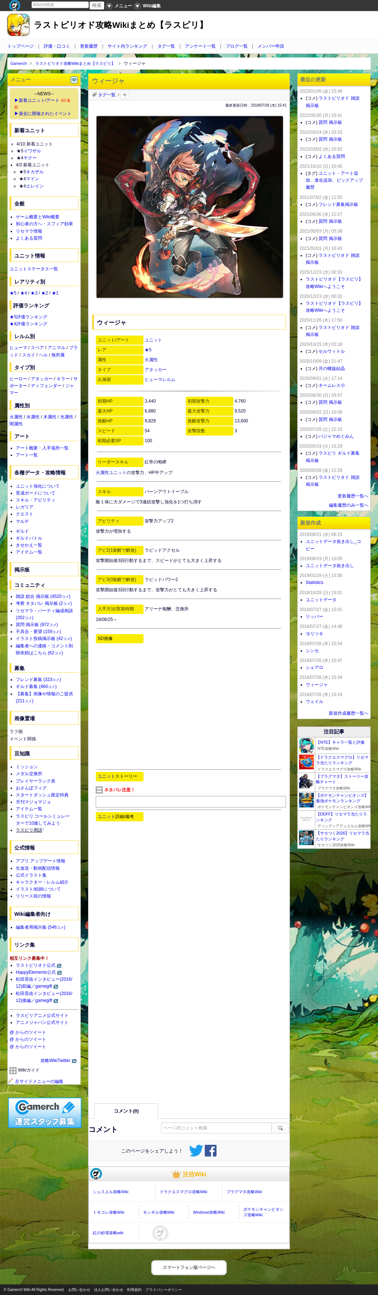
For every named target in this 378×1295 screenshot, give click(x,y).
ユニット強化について (38, 486)
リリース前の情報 (33, 896)
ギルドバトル (29, 538)
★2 (44, 293)
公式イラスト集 (31, 875)
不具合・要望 (38, 631)
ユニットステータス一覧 (34, 268)
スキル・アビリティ (35, 500)
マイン (32, 178)
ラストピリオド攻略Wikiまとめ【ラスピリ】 (121, 25)
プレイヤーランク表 (35, 781)
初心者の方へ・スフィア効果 (44, 223)
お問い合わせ (79, 1290)
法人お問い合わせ (108, 1290)
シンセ (312, 650)
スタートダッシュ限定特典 (42, 795)
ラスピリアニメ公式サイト (42, 1015)
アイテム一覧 (29, 552)
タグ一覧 (166, 46)
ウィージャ (317, 684)
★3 (33, 293)
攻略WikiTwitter (55, 1060)
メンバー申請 (271, 46)
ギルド (22, 531)
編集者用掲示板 (40, 927)
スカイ (28, 355)
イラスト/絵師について (38, 889)
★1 (55, 293)
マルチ (22, 521)
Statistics (314, 582)
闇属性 (16, 423)
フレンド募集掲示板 (338, 204)
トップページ (20, 46)
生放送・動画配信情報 (38, 868)
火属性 (151, 359)
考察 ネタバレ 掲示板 (44, 603)
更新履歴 (89, 46)
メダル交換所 (29, 773)
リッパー (314, 616)
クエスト (24, 514)
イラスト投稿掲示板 (44, 638)
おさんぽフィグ (31, 788)
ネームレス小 (332, 385)
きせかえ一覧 (29, 545)
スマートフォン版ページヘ (189, 1267)
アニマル (56, 347)
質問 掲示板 (37, 624)
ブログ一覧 (237, 46)
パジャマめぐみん (336, 436)
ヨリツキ (314, 633)
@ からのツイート (28, 1032)
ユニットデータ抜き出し (330, 565)
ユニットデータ (321, 599)
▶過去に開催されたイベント (43, 113)
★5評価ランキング (28, 316)
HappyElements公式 (36, 972)
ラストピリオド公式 (35, 965)
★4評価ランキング (28, 323)
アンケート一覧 (200, 46)
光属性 (66, 416)
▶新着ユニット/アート (36, 100)
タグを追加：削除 (125, 95)
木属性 (50, 416)
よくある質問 (29, 238)
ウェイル (314, 701)
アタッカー (156, 369)
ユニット (153, 340)
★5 (148, 349)
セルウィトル (332, 351)
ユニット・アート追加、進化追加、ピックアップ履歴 (334, 180)
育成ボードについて (35, 493)
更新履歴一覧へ (353, 496)
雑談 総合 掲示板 (43, 596)
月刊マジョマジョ (33, 801)
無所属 (58, 355)
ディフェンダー (46, 385)
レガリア (24, 507)
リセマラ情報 (29, 231)
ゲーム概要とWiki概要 (37, 216)
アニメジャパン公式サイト (42, 1022)
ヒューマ (18, 347)
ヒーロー (18, 378)
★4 (23, 293)
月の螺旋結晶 (332, 368)
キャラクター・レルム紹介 (42, 882)
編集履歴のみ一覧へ (348, 505)
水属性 (33, 416)
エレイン (35, 186)
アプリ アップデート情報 (40, 860)
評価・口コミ (57, 46)
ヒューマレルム (160, 379)
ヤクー (30, 157)
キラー (63, 378)
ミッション (27, 766)
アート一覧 (27, 455)
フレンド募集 (38, 679)
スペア (37, 347)
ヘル (43, 355)
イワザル (32, 150)
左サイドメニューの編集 (35, 1081)
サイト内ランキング (127, 46)
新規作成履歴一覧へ (348, 713)
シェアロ (314, 667)
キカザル (35, 171)
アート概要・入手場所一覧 (42, 448)
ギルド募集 (36, 686)
